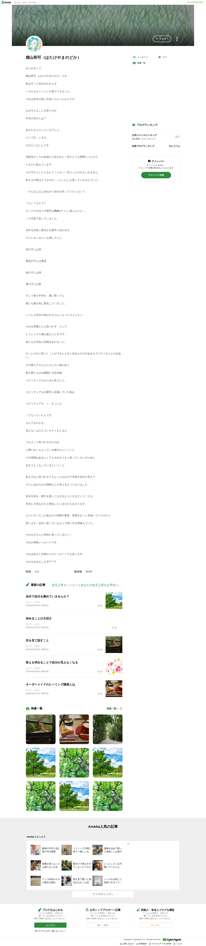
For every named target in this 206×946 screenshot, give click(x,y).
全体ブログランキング (143, 146)
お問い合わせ (127, 943)
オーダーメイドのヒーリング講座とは (50, 684)
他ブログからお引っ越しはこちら (49, 931)
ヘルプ (177, 943)
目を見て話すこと (37, 640)
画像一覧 (139, 63)
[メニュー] (177, 39)
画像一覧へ (114, 708)
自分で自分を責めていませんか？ (47, 596)
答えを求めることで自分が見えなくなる (52, 662)
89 (100, 605)
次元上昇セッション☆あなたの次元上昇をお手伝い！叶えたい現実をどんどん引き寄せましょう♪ (115, 585)
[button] (162, 39)
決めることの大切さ (39, 618)
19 (114, 627)
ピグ (162, 57)
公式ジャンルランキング (144, 135)
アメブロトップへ (103, 894)
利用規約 (141, 943)
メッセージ (140, 57)
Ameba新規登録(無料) (195, 2)
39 (100, 649)
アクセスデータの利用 (160, 943)
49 (100, 672)
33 (100, 694)
